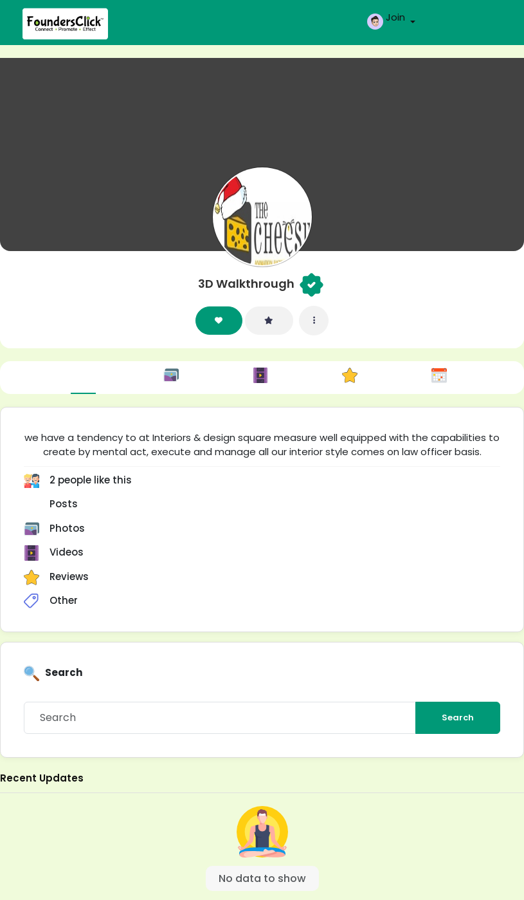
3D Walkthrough (246, 284)
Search (458, 717)
